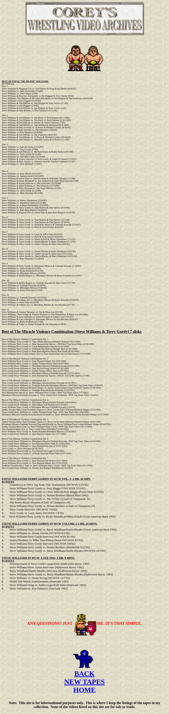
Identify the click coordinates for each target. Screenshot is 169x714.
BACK (84, 677)
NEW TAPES (84, 685)
